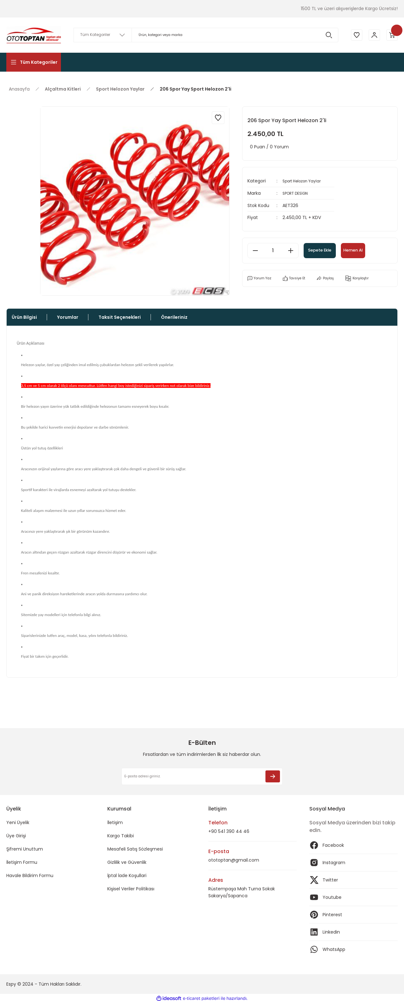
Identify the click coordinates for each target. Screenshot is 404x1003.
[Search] (204, 35)
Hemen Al (373, 249)
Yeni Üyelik (17, 822)
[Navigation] (33, 62)
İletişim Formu (21, 862)
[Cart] (391, 35)
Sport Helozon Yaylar (305, 181)
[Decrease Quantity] (255, 250)
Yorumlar (67, 317)
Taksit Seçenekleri (119, 317)
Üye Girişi (16, 836)
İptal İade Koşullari (126, 875)
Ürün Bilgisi (24, 317)
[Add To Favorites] (218, 117)
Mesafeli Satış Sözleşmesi (135, 849)
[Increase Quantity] (290, 250)
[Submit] (272, 776)
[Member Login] (372, 35)
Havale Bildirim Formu (29, 875)
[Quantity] (273, 250)
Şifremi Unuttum (24, 849)
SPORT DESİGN (297, 193)
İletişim (115, 822)
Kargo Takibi (120, 836)
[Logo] (33, 35)
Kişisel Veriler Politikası (130, 889)
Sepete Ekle (327, 249)
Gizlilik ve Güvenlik (126, 862)
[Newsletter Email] (202, 776)
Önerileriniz (174, 317)
